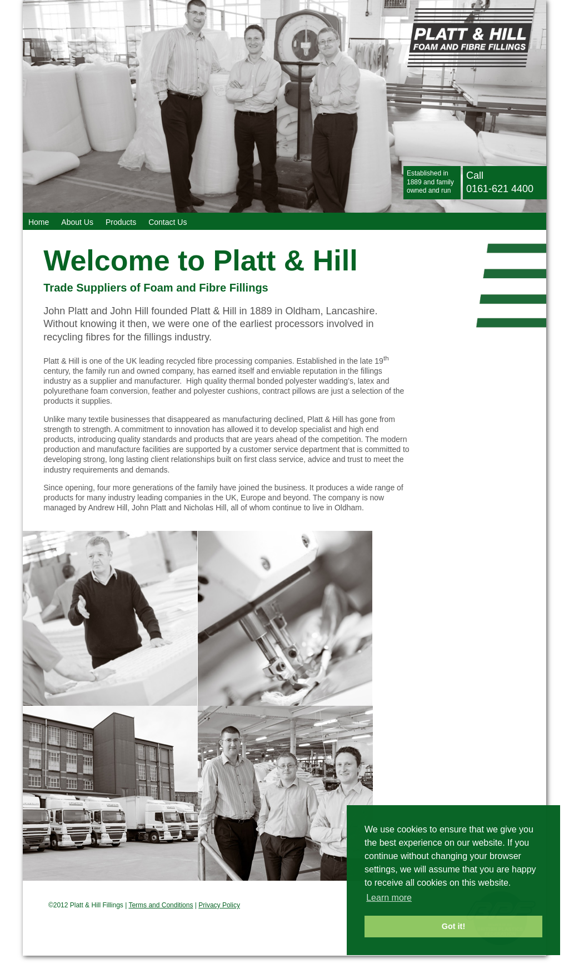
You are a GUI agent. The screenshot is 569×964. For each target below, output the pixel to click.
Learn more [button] (389, 897)
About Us (77, 222)
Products (121, 222)
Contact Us (167, 222)
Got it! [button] (453, 926)
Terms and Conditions (160, 905)
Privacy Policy (219, 905)
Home (38, 222)
